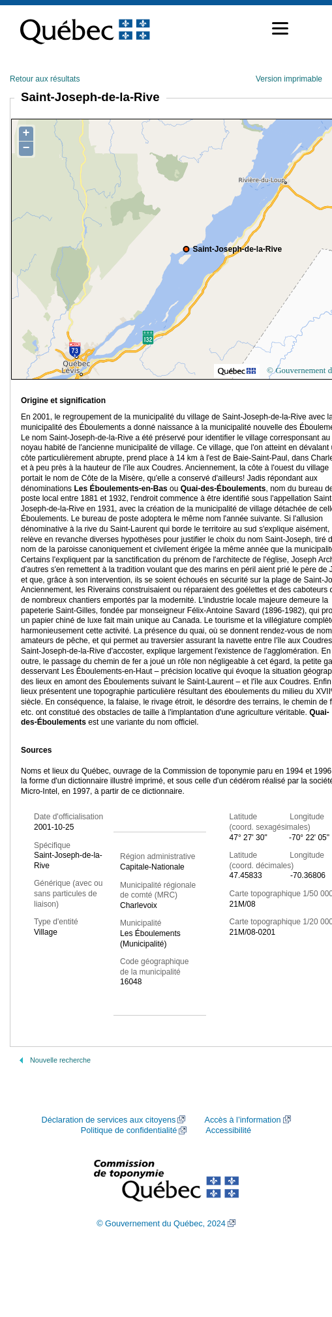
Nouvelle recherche (60, 1060)
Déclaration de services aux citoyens (108, 1120)
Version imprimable (289, 78)
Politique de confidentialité (129, 1130)
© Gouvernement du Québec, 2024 (161, 1223)
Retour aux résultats (45, 78)
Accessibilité (228, 1130)
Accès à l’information (242, 1120)
